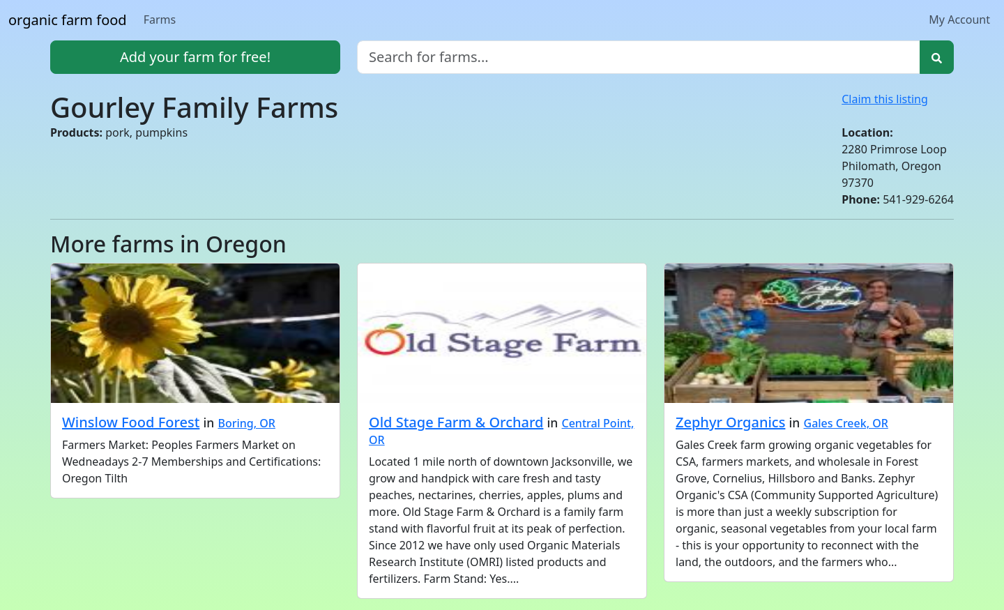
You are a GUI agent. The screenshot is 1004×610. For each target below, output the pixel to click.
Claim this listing (885, 99)
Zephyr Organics (730, 422)
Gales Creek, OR (846, 423)
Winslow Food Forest (130, 422)
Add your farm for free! (195, 56)
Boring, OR (246, 423)
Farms (160, 19)
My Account (959, 19)
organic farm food (67, 19)
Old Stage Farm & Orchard (456, 422)
